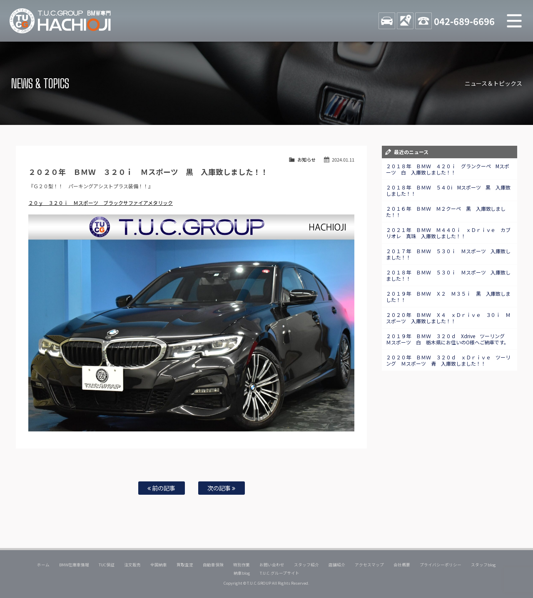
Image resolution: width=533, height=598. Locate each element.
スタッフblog (483, 565)
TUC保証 (107, 565)
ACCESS (405, 20)
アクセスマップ (369, 565)
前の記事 (161, 487)
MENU (514, 20)
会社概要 (402, 565)
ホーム (43, 565)
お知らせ (306, 159)
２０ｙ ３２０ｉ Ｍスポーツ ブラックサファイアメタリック (100, 202)
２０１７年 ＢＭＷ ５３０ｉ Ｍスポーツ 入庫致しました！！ (448, 254)
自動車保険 (213, 565)
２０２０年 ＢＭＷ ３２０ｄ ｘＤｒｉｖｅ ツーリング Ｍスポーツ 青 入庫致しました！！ (448, 360)
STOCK (387, 20)
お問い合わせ (271, 565)
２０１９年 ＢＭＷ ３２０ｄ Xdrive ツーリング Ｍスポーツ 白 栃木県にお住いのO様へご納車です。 (448, 339)
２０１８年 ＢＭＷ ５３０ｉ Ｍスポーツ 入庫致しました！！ (448, 275)
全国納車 (158, 565)
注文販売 (132, 565)
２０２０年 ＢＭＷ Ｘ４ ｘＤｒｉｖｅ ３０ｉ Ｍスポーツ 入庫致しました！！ (448, 317)
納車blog (242, 573)
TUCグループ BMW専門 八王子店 (60, 21)
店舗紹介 (337, 565)
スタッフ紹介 (306, 565)
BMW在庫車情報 (74, 565)
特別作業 (241, 565)
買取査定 (185, 565)
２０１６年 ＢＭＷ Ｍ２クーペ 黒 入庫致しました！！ (446, 211)
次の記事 (221, 487)
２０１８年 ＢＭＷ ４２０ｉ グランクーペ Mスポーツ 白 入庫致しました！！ (448, 169)
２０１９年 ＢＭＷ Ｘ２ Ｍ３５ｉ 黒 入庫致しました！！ (448, 296)
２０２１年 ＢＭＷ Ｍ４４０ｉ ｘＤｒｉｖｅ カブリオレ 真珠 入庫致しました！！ (448, 232)
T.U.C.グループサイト (279, 573)
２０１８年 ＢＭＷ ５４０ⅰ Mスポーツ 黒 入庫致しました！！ (448, 190)
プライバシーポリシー (440, 565)
